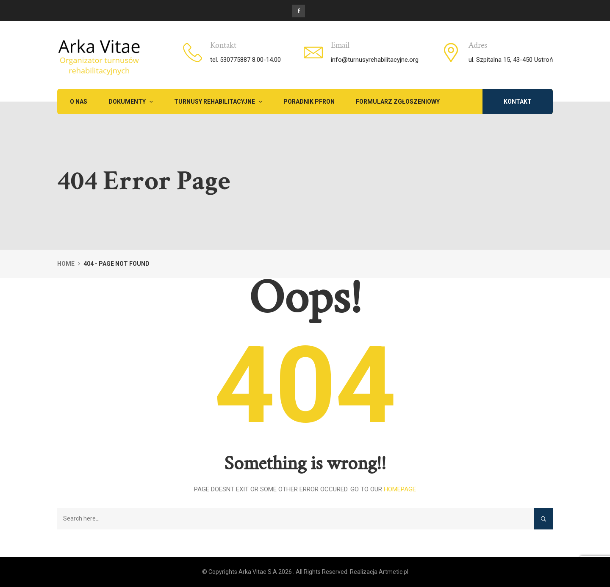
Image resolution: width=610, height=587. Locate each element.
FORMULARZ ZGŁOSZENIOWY (398, 101)
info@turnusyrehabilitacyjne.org (375, 59)
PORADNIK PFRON (309, 101)
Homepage (400, 489)
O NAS (78, 101)
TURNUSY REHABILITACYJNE (218, 101)
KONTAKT (518, 101)
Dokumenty (130, 101)
